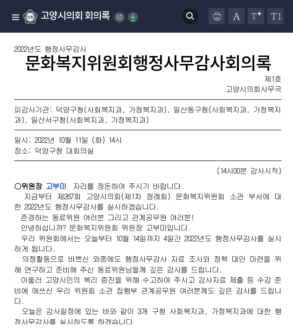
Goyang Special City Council (120, 17)
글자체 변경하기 (236, 16)
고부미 (55, 186)
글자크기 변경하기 (256, 16)
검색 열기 (190, 16)
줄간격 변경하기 (275, 16)
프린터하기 (217, 16)
